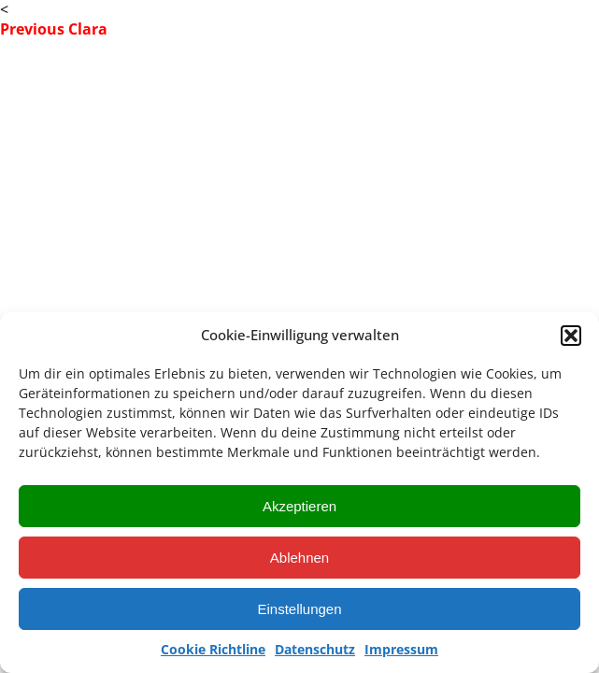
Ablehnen (299, 558)
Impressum (401, 649)
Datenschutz (315, 649)
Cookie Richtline (213, 649)
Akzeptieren (299, 506)
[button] (571, 335)
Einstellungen (299, 609)
